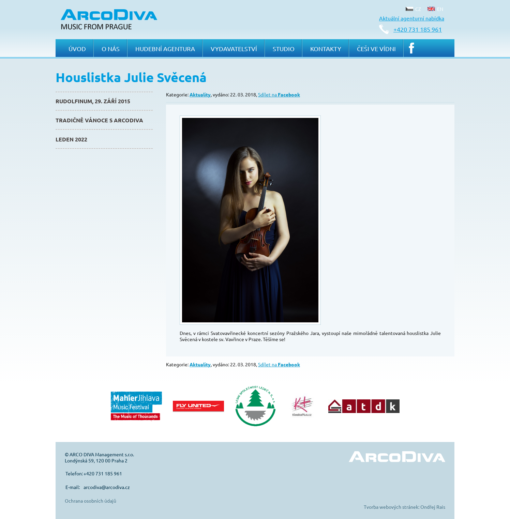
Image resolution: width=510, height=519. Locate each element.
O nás (111, 48)
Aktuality (200, 94)
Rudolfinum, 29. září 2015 (93, 101)
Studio (284, 48)
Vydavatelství (234, 48)
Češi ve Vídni (376, 48)
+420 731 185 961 (417, 29)
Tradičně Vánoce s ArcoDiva (99, 120)
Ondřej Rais (432, 507)
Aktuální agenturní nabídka (411, 18)
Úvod (77, 48)
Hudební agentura (165, 48)
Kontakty (325, 48)
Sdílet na (279, 94)
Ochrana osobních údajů (90, 501)
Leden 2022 (71, 139)
